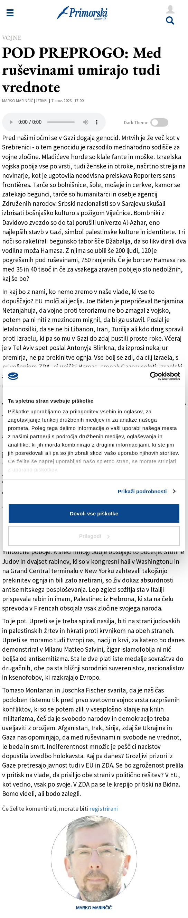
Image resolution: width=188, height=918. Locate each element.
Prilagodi (94, 536)
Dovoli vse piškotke (94, 513)
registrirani (104, 809)
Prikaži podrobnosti (142, 491)
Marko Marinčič (17, 100)
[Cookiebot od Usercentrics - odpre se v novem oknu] (150, 376)
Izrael (42, 100)
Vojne (11, 38)
